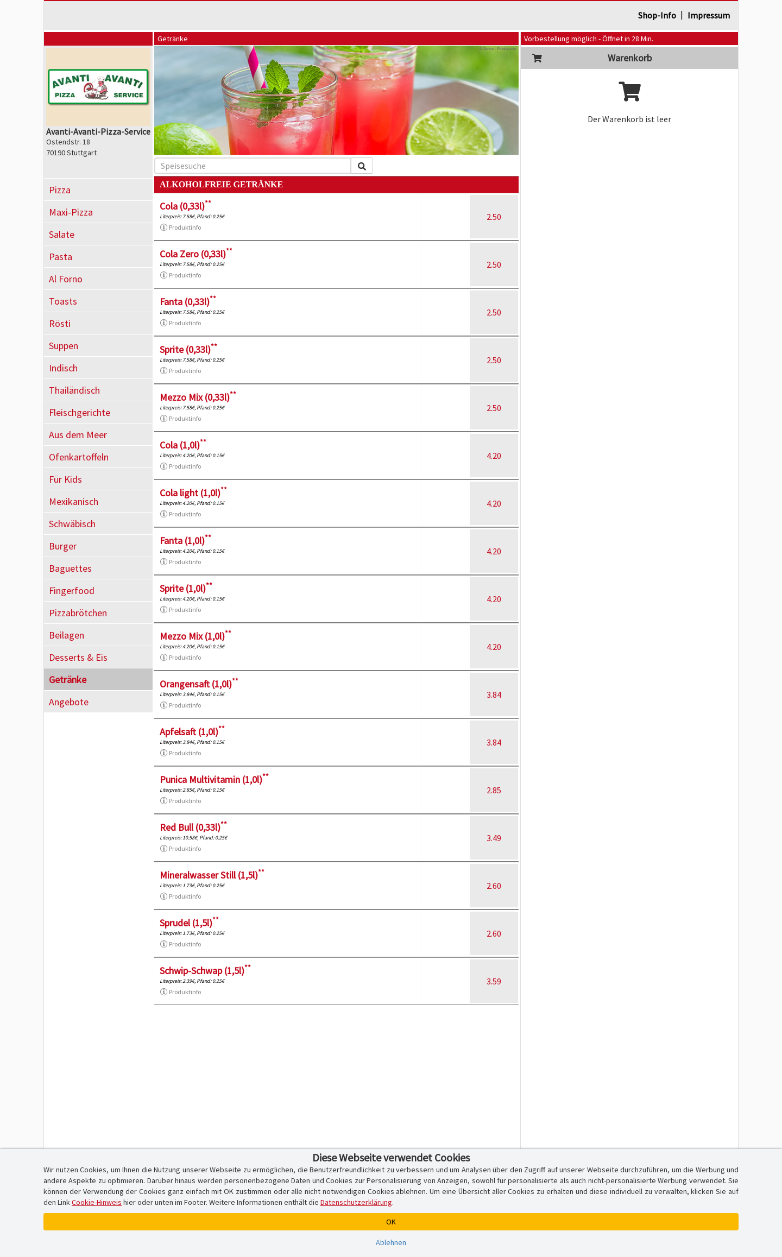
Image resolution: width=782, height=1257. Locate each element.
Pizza (60, 190)
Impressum (709, 15)
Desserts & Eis (78, 657)
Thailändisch (74, 390)
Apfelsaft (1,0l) (192, 731)
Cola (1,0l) (183, 445)
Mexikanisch (73, 501)
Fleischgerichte (79, 412)
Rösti (60, 323)
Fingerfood (71, 590)
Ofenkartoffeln (79, 457)
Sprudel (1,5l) (189, 923)
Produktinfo (180, 227)
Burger (63, 546)
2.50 (494, 216)
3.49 (494, 837)
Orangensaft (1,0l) (199, 684)
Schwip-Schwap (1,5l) (205, 970)
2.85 (494, 790)
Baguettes (70, 568)
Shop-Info (657, 15)
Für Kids (65, 479)
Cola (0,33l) (185, 206)
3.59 (494, 981)
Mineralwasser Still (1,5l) (212, 875)
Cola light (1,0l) (193, 493)
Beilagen (66, 635)
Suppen (63, 345)
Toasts (63, 301)
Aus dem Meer (78, 434)
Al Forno (66, 279)
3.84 (494, 694)
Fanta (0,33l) (188, 301)
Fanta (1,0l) (185, 540)
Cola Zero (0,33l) (196, 254)
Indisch (63, 368)
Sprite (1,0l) (186, 588)
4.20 (494, 455)
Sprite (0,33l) (188, 349)
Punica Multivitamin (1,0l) (214, 779)
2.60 (494, 885)
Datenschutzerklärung (356, 1202)
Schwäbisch (72, 523)
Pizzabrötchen (78, 613)
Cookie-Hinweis (97, 1202)
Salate (61, 234)
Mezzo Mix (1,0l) (195, 636)
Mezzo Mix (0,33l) (198, 397)
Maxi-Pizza (71, 212)
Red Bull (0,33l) (193, 827)
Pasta (60, 256)
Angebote (69, 702)
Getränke (67, 679)
